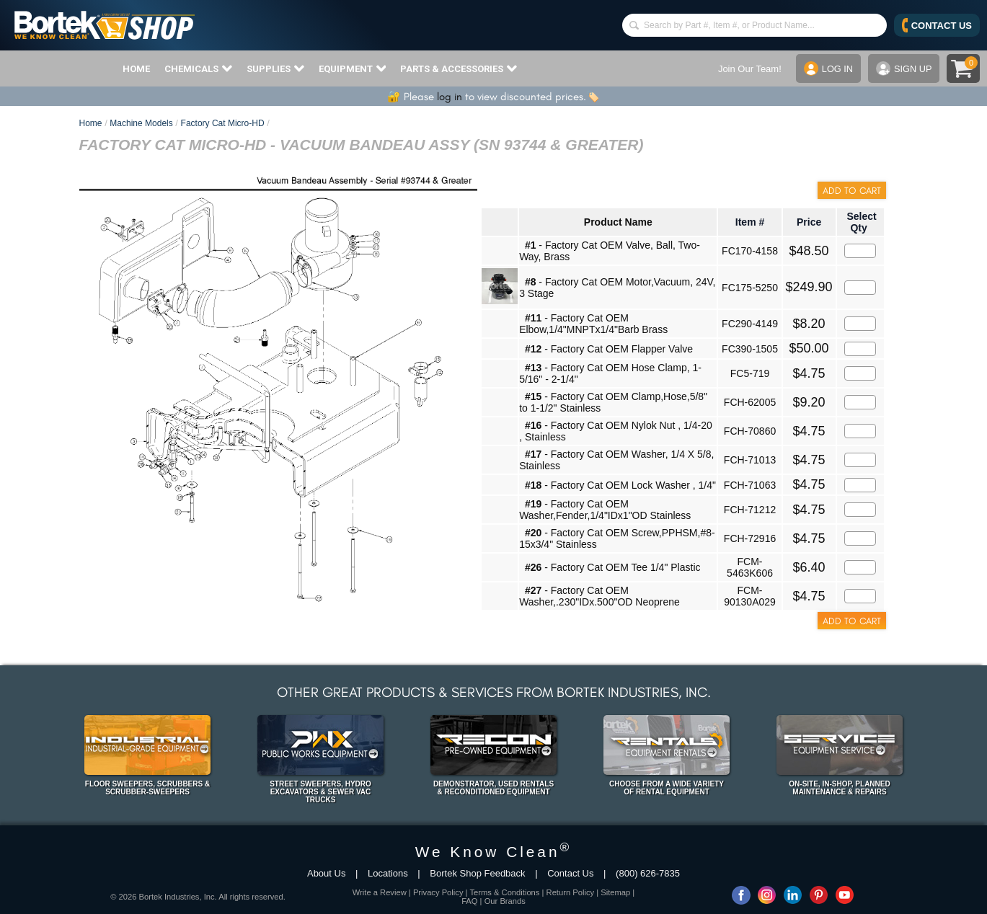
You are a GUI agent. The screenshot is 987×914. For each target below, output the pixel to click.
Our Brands (505, 901)
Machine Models (141, 123)
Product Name (618, 222)
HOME (136, 68)
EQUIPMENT (352, 68)
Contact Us (570, 873)
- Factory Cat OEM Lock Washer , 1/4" (620, 485)
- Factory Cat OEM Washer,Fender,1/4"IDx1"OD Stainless (605, 509)
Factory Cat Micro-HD (223, 123)
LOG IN (827, 68)
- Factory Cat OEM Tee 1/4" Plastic (613, 567)
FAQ (469, 901)
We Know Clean (493, 851)
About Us (326, 873)
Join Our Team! (748, 68)
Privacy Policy (438, 892)
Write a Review (380, 892)
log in (449, 96)
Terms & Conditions (504, 892)
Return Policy (570, 892)
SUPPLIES (275, 68)
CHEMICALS (198, 68)
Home (90, 123)
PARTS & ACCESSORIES (458, 68)
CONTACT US (937, 25)
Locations (388, 873)
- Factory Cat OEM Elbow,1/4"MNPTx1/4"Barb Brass (593, 323)
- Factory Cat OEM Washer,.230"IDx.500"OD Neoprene (599, 596)
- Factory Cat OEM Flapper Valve (609, 349)
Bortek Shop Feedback (477, 873)
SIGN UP (903, 68)
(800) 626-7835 (648, 873)
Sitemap (615, 892)
